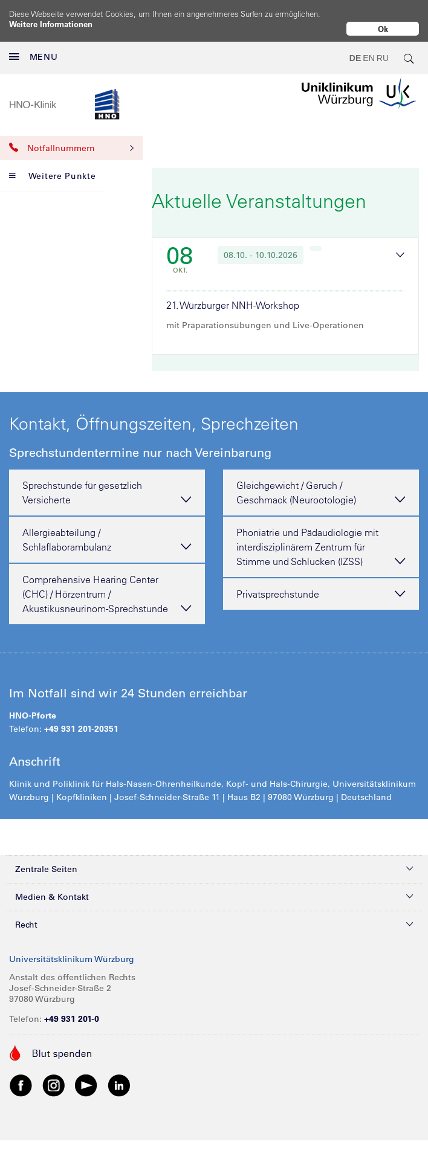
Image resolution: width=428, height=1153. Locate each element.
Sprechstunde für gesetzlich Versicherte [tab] (107, 483)
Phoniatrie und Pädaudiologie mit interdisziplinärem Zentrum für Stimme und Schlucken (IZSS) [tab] (321, 538)
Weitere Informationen (50, 24)
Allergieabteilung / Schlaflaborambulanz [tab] (107, 530)
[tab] (285, 284)
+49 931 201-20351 (81, 719)
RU (383, 48)
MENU (33, 47)
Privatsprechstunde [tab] (321, 584)
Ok (383, 29)
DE (355, 48)
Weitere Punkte (52, 166)
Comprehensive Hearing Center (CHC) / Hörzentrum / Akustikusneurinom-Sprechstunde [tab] (107, 585)
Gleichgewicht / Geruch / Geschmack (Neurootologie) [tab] (321, 483)
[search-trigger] (409, 48)
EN (368, 48)
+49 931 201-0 (71, 1009)
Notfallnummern (71, 138)
